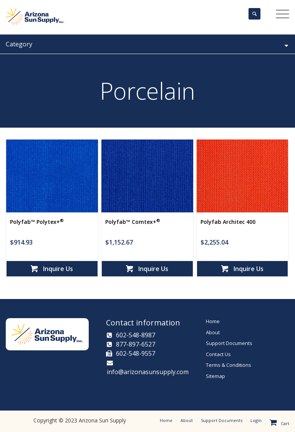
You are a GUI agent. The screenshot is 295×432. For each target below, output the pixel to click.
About (213, 332)
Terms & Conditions (228, 364)
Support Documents (229, 343)
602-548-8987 (131, 335)
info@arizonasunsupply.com (148, 368)
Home (213, 321)
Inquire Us (52, 268)
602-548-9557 (130, 353)
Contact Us (218, 354)
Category (147, 44)
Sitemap (215, 376)
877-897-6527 (131, 344)
